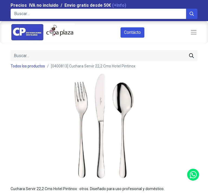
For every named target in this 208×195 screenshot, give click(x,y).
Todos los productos (28, 66)
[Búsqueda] (191, 14)
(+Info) (119, 5)
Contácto (132, 32)
